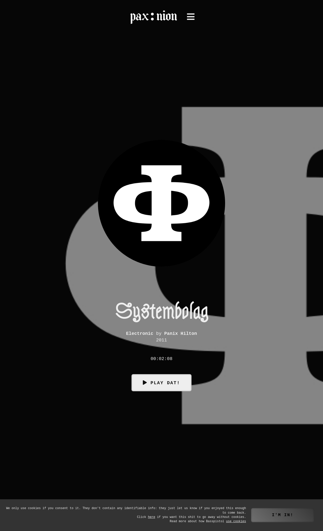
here (151, 517)
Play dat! (165, 382)
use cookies (236, 521)
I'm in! (282, 515)
